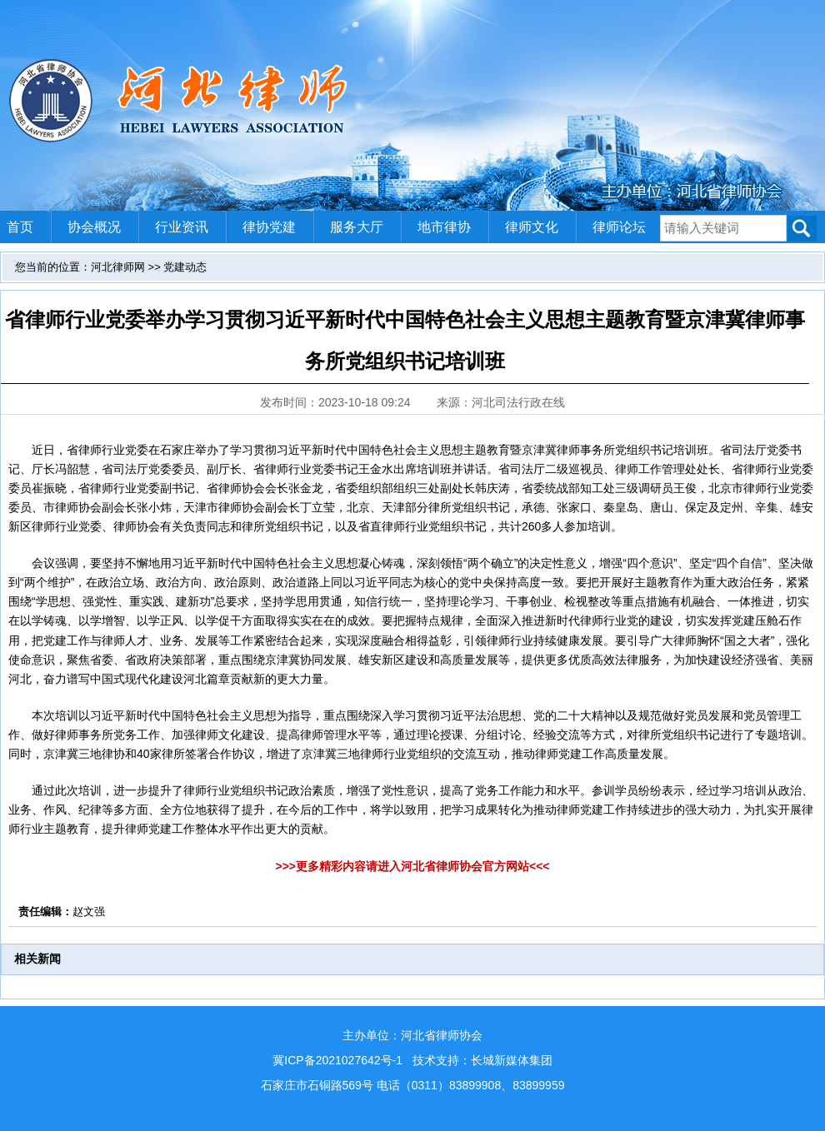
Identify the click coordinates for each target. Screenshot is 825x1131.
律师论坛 (619, 227)
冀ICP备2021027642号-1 (337, 1060)
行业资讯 (181, 227)
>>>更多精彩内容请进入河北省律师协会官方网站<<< (412, 866)
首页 (20, 227)
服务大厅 (356, 227)
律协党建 (269, 227)
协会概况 (94, 227)
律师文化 (531, 227)
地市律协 (444, 227)
